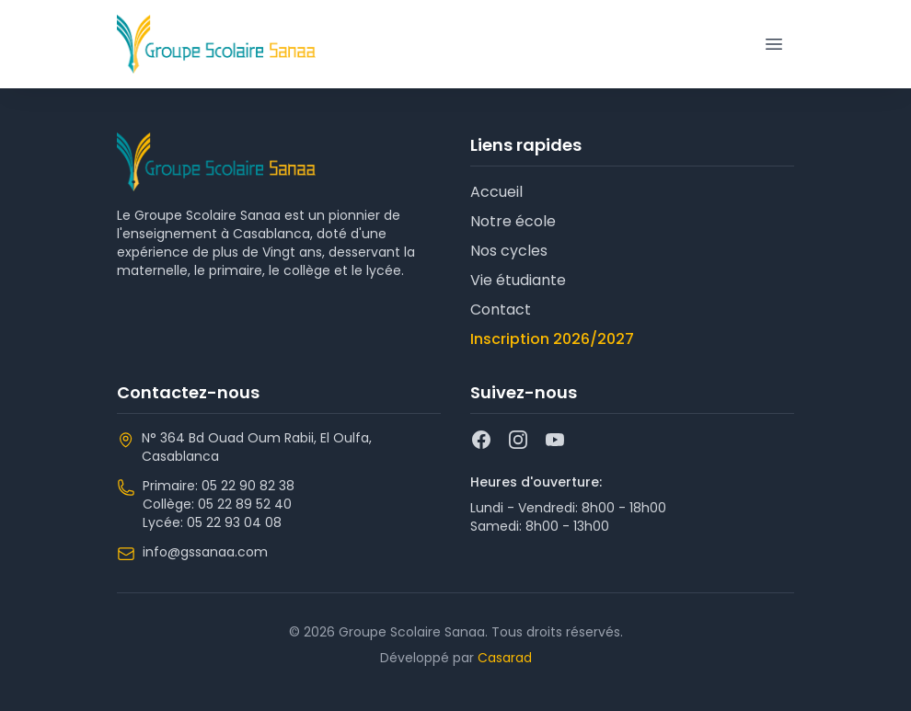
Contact (500, 309)
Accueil (496, 191)
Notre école (513, 221)
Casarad (505, 657)
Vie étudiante (518, 280)
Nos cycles (509, 250)
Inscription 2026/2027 (552, 339)
